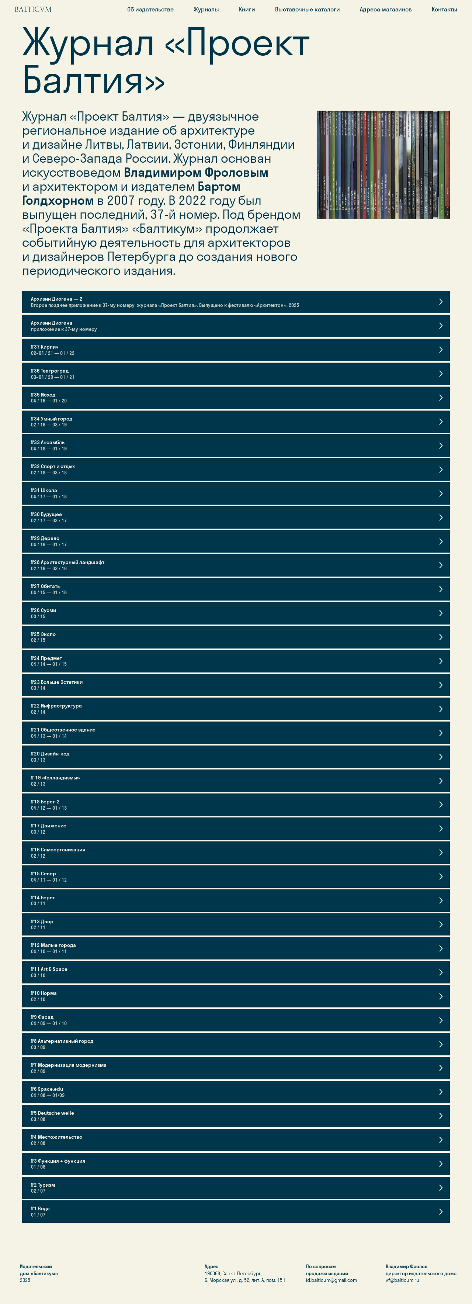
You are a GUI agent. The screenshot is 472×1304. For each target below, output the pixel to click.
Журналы (206, 9)
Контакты (444, 9)
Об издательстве (150, 9)
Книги (247, 9)
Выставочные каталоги (307, 9)
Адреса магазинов (386, 9)
